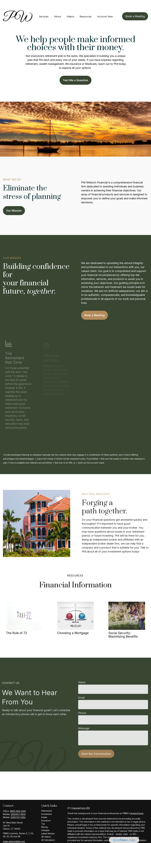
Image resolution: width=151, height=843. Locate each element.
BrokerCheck (137, 804)
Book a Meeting (94, 306)
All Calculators (48, 831)
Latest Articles (48, 824)
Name (81, 679)
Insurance (46, 811)
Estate (44, 808)
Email (81, 695)
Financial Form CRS (80, 799)
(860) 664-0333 (18, 802)
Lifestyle (45, 821)
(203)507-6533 (18, 805)
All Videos (46, 828)
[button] (44, 7)
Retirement (46, 802)
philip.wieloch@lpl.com (14, 832)
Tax (43, 815)
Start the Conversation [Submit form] (96, 751)
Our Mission (14, 201)
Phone (82, 710)
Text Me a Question (75, 71)
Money (44, 818)
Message (83, 725)
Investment (46, 805)
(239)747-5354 (18, 808)
